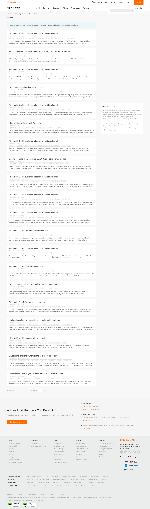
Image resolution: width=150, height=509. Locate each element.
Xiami (99, 497)
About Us (19, 494)
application (13, 163)
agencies (12, 324)
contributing (37, 324)
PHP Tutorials (101, 482)
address (12, 38)
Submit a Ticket (81, 446)
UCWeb (89, 497)
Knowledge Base (59, 446)
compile (25, 288)
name (64, 271)
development (56, 324)
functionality (41, 38)
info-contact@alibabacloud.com (127, 126)
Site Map (101, 457)
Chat (84, 409)
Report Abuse (80, 451)
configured (13, 127)
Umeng (95, 497)
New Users (104, 479)
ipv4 (44, 56)
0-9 (95, 485)
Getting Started (58, 454)
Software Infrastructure (77, 479)
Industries (56, 482)
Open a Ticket (87, 420)
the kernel (51, 127)
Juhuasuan (37, 497)
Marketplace (75, 8)
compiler (26, 360)
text (45, 127)
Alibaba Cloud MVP (105, 446)
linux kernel (57, 271)
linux (69, 109)
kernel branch (71, 38)
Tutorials (90, 482)
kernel (63, 38)
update (59, 127)
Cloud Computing (43, 482)
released (39, 127)
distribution (35, 360)
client (38, 163)
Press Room (102, 451)
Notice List (53, 494)
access (12, 288)
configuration (20, 306)
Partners (86, 8)
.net (11, 56)
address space (27, 378)
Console (121, 2)
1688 (58, 497)
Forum (78, 457)
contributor (47, 324)
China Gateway (58, 449)
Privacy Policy (32, 494)
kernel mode (66, 378)
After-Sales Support (82, 449)
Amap (85, 497)
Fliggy (68, 497)
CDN (46, 476)
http (48, 38)
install (38, 56)
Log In (129, 2)
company (29, 324)
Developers (66, 482)
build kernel (13, 360)
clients (45, 163)
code (23, 92)
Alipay (109, 497)
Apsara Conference (14, 459)
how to (27, 56)
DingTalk (104, 497)
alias (11, 92)
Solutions (56, 8)
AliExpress (44, 497)
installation (43, 288)
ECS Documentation (43, 479)
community (21, 324)
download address (30, 38)
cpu (18, 181)
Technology (57, 443)
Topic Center (30, 482)
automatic (21, 163)
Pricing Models (13, 446)
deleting (30, 92)
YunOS (73, 497)
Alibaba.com (52, 497)
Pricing (65, 8)
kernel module (58, 92)
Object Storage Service (69, 476)
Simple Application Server (38, 446)
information (56, 38)
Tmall (31, 497)
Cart (113, 2)
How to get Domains (59, 479)
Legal (42, 494)
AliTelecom (79, 497)
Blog (55, 457)
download (19, 38)
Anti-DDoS (55, 476)
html (31, 288)
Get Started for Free (17, 422)
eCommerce (83, 476)
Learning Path (92, 479)
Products (46, 8)
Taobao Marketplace (23, 497)
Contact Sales (138, 8)
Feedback (79, 454)
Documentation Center (106, 443)
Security (105, 476)
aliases (17, 92)
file (22, 56)
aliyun (16, 56)
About (38, 8)
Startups (11, 457)
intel (63, 324)
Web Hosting (95, 476)
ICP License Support (60, 451)
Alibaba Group (11, 497)
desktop (21, 127)
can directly (37, 378)
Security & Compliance (106, 449)
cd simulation (30, 163)
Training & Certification (60, 462)
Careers (9, 494)
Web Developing (78, 482)
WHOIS (101, 454)
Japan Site (30, 479)
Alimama (63, 497)
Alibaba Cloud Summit (15, 462)
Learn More (86, 428)
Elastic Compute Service (34, 476)
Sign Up (138, 2)
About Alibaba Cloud (15, 443)
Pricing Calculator (81, 459)
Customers (12, 451)
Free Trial (34, 443)
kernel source (67, 360)
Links (62, 494)
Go (45, 390)
